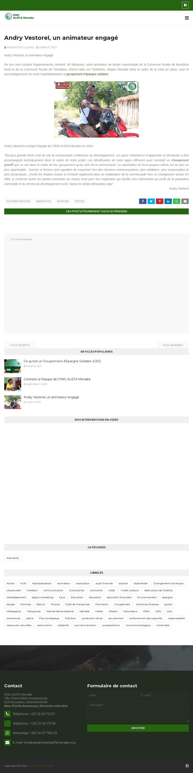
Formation (102, 603)
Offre (146, 610)
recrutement (116, 617)
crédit (111, 589)
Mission (113, 610)
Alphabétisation (18, 201)
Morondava (130, 610)
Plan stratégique (49, 617)
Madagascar (14, 610)
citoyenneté (14, 589)
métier (79, 201)
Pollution (70, 617)
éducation (95, 596)
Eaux (62, 596)
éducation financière (119, 596)
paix (169, 610)
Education (13, 557)
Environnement (147, 596)
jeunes (168, 603)
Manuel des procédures (60, 610)
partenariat (14, 617)
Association (83, 582)
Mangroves (34, 610)
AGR (23, 582)
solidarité (63, 624)
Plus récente (20, 344)
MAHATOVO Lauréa (20, 47)
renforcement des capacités (145, 617)
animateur (43, 201)
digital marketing (42, 596)
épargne (63, 201)
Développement (16, 596)
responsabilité (176, 617)
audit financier (104, 582)
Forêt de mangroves (77, 603)
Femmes (25, 603)
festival (41, 603)
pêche (29, 617)
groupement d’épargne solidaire (87, 74)
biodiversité (141, 582)
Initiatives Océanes (147, 603)
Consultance (76, 589)
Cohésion (32, 589)
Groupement (122, 603)
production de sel (92, 617)
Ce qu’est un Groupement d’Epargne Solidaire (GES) (62, 361)
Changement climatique (168, 582)
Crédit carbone (130, 589)
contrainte (96, 589)
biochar (123, 582)
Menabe (84, 610)
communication (53, 589)
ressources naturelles (19, 624)
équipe (11, 603)
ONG (158, 610)
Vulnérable (162, 624)
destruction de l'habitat (159, 589)
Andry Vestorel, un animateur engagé (51, 397)
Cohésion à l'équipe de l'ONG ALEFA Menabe (57, 379)
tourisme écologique (138, 624)
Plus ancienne (172, 344)
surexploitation (111, 624)
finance (55, 603)
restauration (44, 624)
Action (11, 582)
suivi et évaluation (85, 624)
